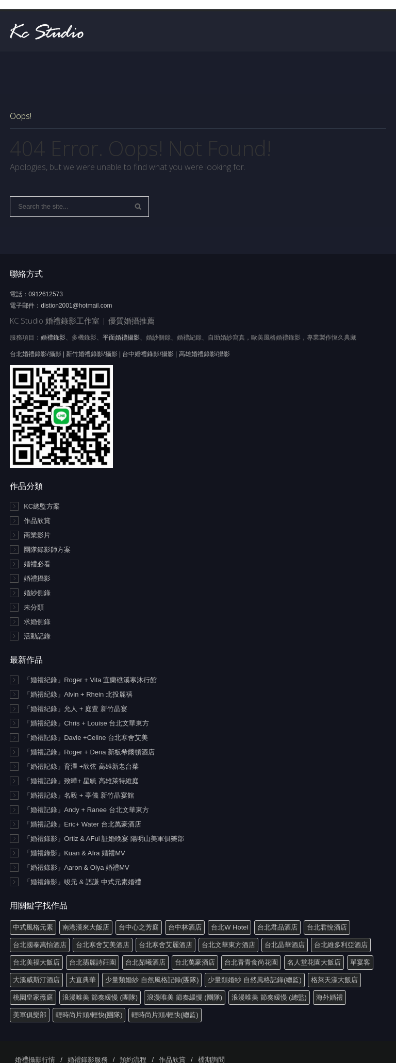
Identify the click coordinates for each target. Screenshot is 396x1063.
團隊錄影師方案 (47, 549)
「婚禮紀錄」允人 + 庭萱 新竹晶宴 (75, 709)
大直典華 (82, 980)
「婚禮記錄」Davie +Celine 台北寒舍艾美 (86, 737)
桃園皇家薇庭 (33, 997)
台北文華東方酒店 (228, 945)
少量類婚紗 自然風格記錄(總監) (254, 980)
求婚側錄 (37, 622)
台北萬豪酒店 (195, 962)
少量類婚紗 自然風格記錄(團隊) (152, 980)
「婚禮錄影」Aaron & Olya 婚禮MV (76, 867)
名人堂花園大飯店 (314, 962)
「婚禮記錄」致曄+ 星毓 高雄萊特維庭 (81, 781)
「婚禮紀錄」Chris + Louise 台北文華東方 (86, 723)
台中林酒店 (185, 927)
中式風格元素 (33, 927)
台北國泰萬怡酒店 (40, 945)
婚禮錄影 (53, 337)
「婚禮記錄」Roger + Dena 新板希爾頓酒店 (89, 752)
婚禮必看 (37, 564)
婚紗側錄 (37, 593)
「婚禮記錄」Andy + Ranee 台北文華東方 (86, 810)
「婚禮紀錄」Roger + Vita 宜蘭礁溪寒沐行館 (90, 680)
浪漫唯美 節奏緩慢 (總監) (269, 997)
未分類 (34, 607)
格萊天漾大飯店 (334, 980)
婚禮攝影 (37, 578)
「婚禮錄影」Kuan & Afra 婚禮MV (74, 853)
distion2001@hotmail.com (76, 305)
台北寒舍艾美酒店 (102, 945)
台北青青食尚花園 (251, 962)
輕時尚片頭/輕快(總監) (164, 1015)
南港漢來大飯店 (85, 927)
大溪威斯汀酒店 (36, 980)
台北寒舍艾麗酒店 (165, 945)
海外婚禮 (329, 997)
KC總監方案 (42, 506)
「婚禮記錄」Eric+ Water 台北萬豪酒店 (82, 824)
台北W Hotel (229, 927)
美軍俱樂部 (29, 1015)
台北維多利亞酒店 (341, 945)
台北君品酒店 (277, 927)
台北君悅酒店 (327, 927)
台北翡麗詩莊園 (92, 962)
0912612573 (45, 294)
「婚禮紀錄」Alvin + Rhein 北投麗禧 (78, 694)
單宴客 (360, 962)
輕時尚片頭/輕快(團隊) (89, 1015)
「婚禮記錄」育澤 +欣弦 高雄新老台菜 (81, 766)
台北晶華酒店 (285, 945)
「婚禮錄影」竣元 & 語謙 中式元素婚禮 (82, 882)
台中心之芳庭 (139, 927)
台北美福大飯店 (36, 962)
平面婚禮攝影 (121, 337)
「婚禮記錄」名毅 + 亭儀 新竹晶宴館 (79, 795)
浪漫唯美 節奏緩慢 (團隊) (100, 997)
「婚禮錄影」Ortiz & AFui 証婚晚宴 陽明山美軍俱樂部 (104, 838)
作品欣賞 (37, 521)
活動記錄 (37, 636)
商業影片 (37, 535)
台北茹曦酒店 (145, 962)
